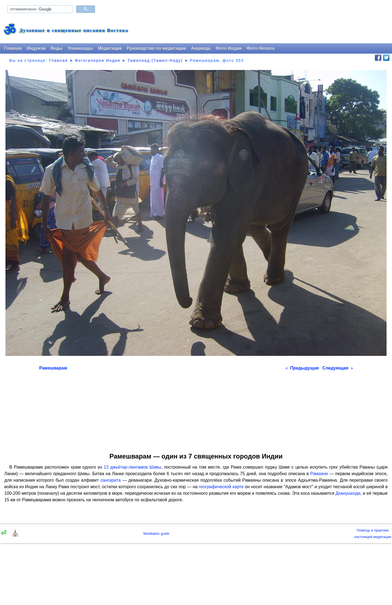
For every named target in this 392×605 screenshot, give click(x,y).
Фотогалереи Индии (97, 60)
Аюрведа (201, 48)
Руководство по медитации (156, 48)
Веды (57, 48)
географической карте (221, 486)
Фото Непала (261, 48)
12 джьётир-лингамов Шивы (132, 467)
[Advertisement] (196, 410)
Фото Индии (229, 48)
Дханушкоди (348, 493)
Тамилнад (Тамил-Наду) (155, 60)
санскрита (110, 480)
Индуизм (36, 48)
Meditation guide (156, 533)
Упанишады (80, 48)
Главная (13, 48)
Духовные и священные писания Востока (73, 30)
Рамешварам (53, 368)
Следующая (337, 368)
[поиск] (39, 9)
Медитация (110, 48)
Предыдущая (302, 368)
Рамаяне (319, 473)
